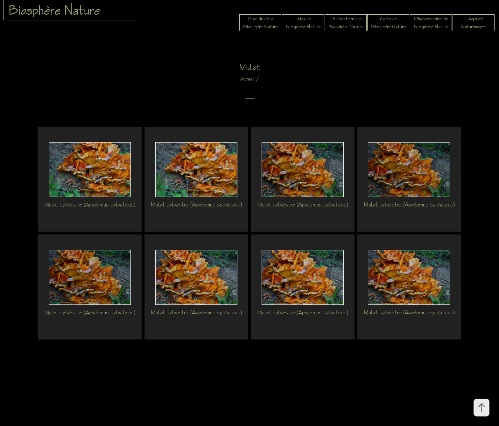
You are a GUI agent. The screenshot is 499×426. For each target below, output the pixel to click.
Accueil (247, 78)
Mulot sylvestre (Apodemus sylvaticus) (89, 204)
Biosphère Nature (54, 9)
